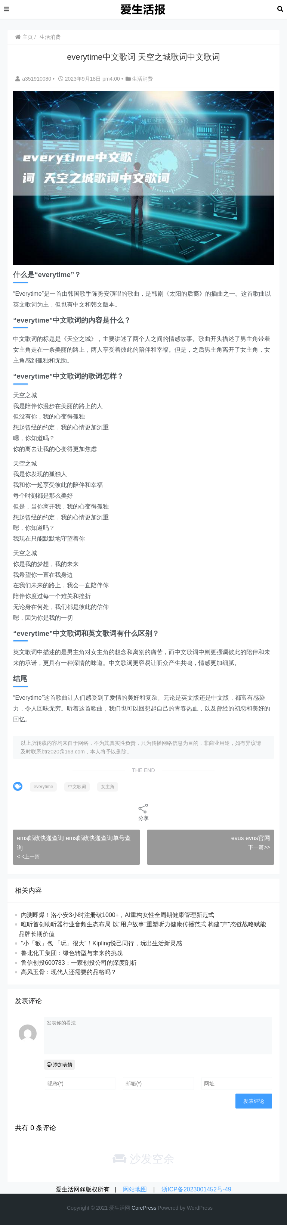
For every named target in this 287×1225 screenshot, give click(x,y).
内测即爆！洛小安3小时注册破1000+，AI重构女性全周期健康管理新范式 (117, 915)
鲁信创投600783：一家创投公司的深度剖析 (78, 963)
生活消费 (50, 37)
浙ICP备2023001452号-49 (196, 1189)
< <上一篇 (28, 856)
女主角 (107, 786)
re (140, 1208)
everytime (43, 786)
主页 (24, 37)
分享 (143, 812)
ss (153, 1208)
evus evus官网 (250, 838)
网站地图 (135, 1189)
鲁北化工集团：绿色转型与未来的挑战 (72, 953)
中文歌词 (77, 786)
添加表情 (59, 1064)
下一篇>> (259, 847)
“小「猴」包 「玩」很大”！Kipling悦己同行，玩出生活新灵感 (101, 943)
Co (135, 1208)
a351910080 (34, 79)
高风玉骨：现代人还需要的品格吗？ (69, 972)
